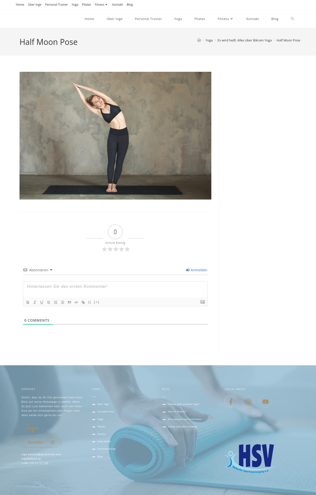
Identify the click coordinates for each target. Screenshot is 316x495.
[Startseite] (199, 40)
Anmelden (196, 270)
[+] (96, 302)
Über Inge (34, 4)
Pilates (86, 4)
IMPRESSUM (100, 482)
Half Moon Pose (288, 40)
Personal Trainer (56, 4)
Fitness (102, 4)
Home (20, 4)
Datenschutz (102, 475)
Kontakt (117, 4)
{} (89, 302)
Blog (130, 4)
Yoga (75, 4)
